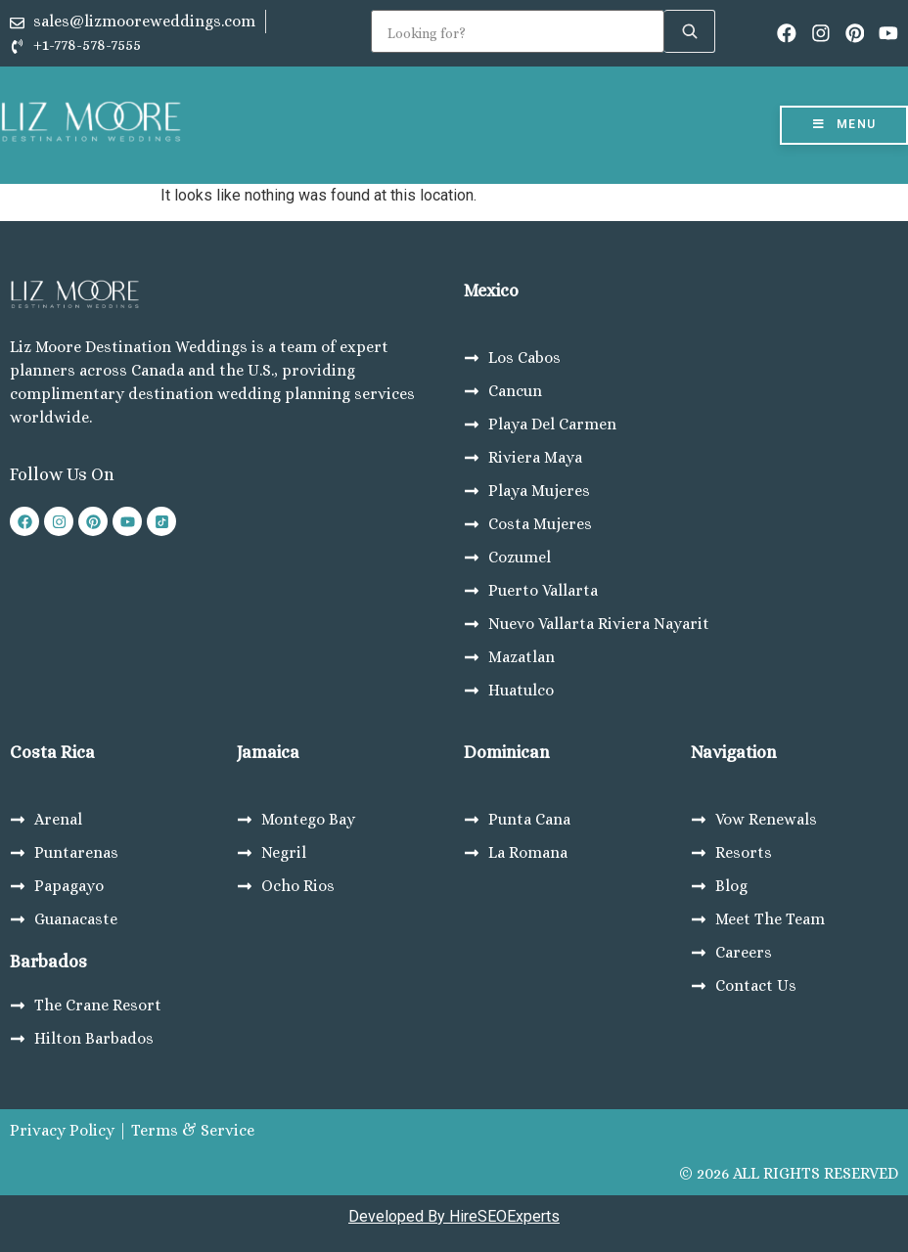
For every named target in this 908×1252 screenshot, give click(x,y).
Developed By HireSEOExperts (454, 1216)
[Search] (517, 31)
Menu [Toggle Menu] (844, 124)
